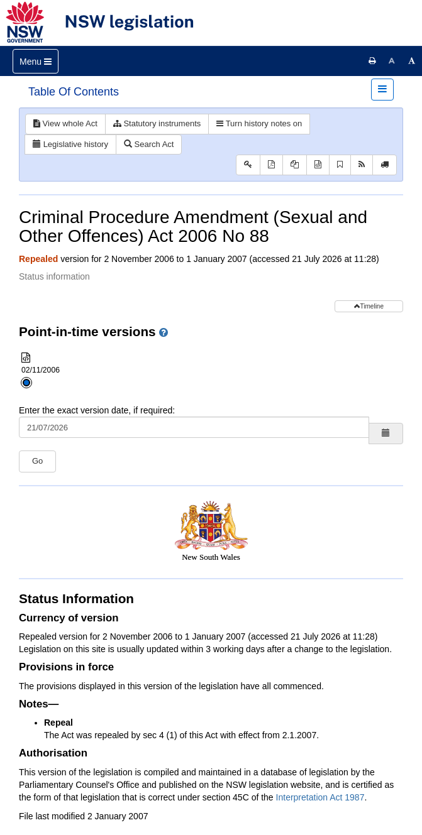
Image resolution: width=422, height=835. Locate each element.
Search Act (149, 144)
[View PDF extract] (294, 165)
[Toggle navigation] (35, 61)
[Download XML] (318, 165)
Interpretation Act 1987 (320, 797)
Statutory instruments (157, 123)
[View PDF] (271, 165)
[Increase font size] (412, 61)
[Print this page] (372, 61)
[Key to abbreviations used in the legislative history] (248, 165)
